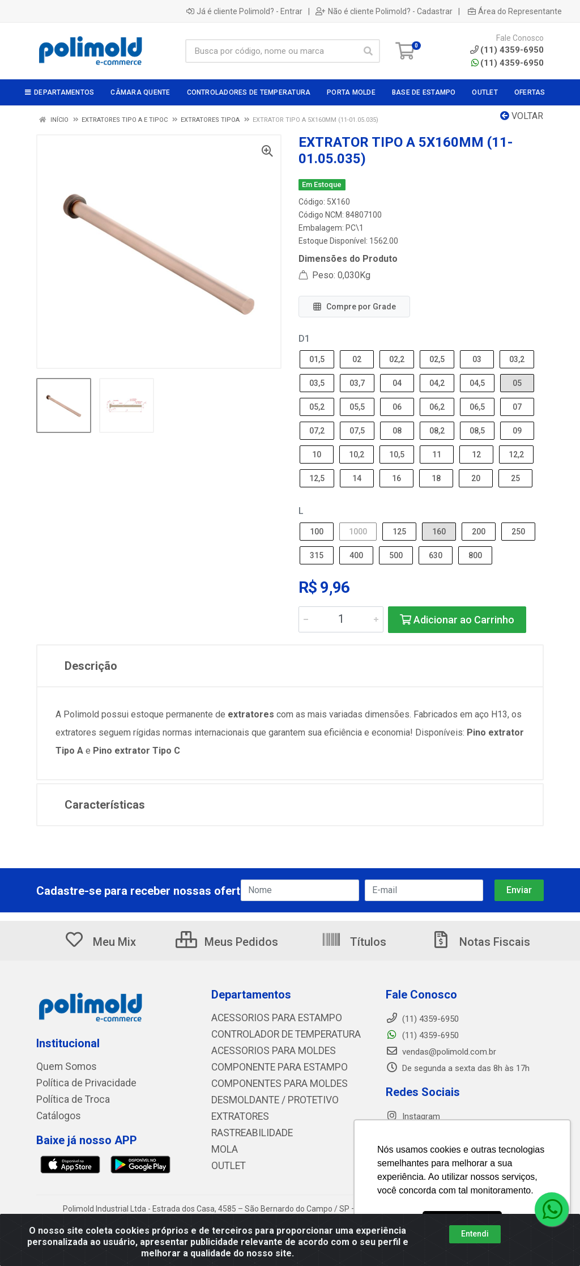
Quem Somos (62, 1066)
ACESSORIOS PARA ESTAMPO (267, 1018)
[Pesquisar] (368, 51)
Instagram (413, 1116)
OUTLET (226, 1160)
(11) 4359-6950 (507, 63)
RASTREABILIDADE (246, 1129)
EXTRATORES (236, 1113)
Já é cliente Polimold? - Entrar (244, 11)
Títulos (353, 942)
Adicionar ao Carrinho (457, 620)
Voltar (521, 116)
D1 (304, 338)
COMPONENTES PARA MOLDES (269, 1081)
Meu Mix (100, 942)
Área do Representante (515, 11)
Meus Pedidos (227, 942)
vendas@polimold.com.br (441, 1052)
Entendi (475, 1233)
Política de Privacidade (78, 1082)
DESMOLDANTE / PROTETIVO (266, 1097)
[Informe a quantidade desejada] (340, 619)
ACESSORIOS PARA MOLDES (264, 1049)
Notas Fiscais (480, 942)
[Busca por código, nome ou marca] (271, 51)
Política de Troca (67, 1098)
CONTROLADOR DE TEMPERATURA (276, 1034)
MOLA (222, 1145)
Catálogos (55, 1114)
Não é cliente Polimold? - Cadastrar (384, 11)
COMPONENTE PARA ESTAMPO (270, 1065)
